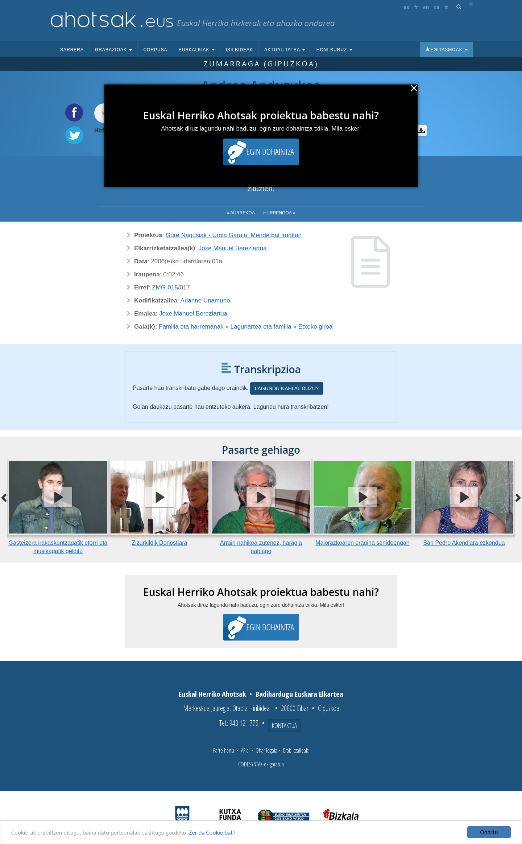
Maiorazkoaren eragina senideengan (362, 543)
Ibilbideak (239, 49)
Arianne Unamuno (205, 300)
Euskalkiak (197, 49)
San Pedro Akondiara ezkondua (464, 543)
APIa (245, 750)
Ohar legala (266, 750)
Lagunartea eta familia (261, 326)
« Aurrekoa (241, 212)
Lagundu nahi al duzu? (287, 388)
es (406, 7)
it (446, 7)
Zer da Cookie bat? (212, 832)
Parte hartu (223, 750)
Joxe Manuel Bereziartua (233, 248)
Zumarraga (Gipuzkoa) (261, 64)
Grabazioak (113, 49)
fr (416, 7)
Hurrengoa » (279, 212)
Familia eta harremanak (191, 326)
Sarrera (72, 49)
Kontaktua (284, 725)
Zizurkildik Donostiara (159, 543)
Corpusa (155, 49)
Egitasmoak (447, 49)
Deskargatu (421, 130)
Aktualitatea (284, 49)
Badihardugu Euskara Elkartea (299, 694)
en (426, 7)
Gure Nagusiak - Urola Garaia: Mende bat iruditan (234, 235)
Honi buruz (334, 49)
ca (437, 7)
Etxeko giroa (315, 326)
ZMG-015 (165, 287)
